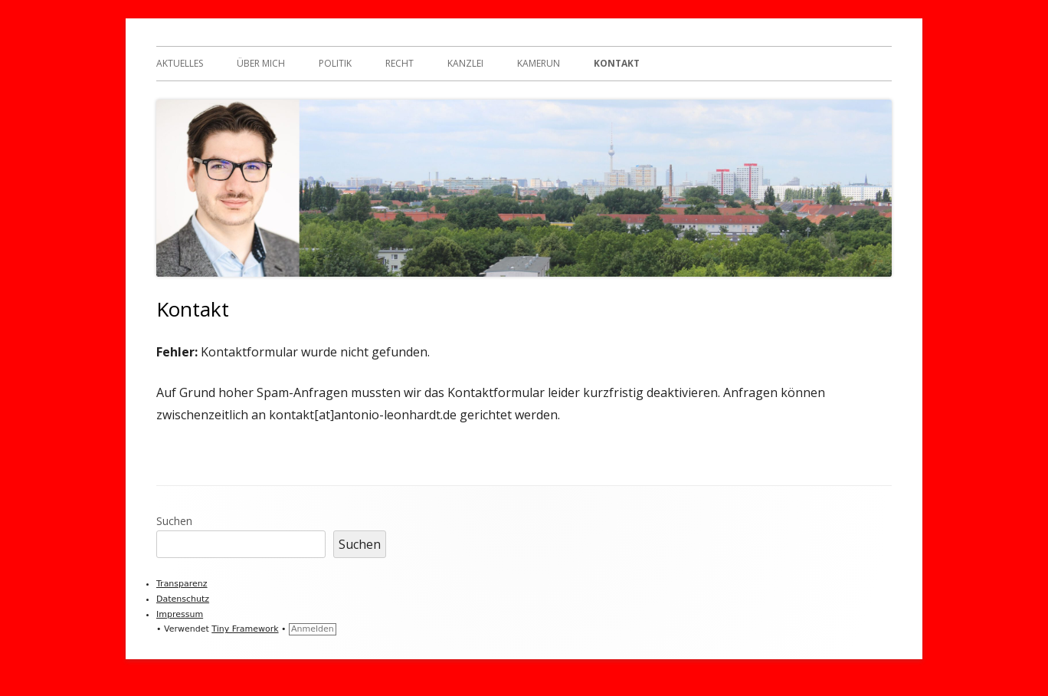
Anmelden (312, 629)
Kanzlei (465, 63)
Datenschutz (182, 599)
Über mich (261, 63)
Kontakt (617, 63)
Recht (399, 63)
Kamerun (538, 63)
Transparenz (182, 584)
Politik (335, 63)
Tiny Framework (244, 629)
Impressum (179, 614)
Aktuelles (179, 63)
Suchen (174, 521)
